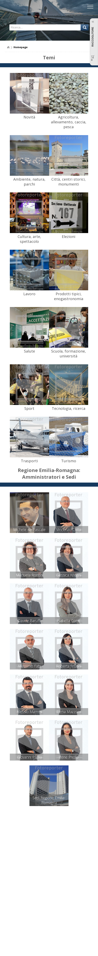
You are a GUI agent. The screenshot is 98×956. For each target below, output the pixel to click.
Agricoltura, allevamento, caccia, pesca (68, 122)
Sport (29, 408)
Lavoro (29, 293)
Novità (29, 117)
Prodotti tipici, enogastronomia (68, 296)
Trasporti (29, 460)
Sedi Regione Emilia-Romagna (49, 800)
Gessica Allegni (68, 575)
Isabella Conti (68, 620)
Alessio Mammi (29, 711)
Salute (29, 351)
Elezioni (68, 236)
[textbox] (31, 27)
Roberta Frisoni (68, 666)
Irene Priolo (68, 757)
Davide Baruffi (29, 620)
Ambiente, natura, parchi (29, 182)
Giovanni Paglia (29, 757)
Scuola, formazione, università (68, 353)
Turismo (68, 460)
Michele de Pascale (29, 529)
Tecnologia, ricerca (68, 408)
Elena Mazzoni (68, 711)
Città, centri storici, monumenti (68, 182)
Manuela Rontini (29, 575)
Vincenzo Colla (68, 529)
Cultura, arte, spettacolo (29, 239)
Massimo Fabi (29, 666)
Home (8, 47)
